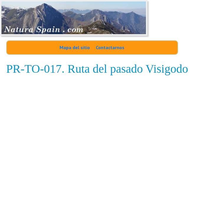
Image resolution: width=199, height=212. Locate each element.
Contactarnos (110, 47)
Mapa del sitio (75, 47)
